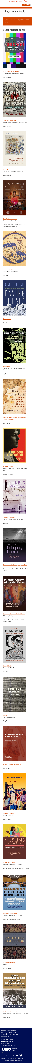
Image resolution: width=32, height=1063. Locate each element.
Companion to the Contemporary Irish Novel (15, 565)
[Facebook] (3, 1055)
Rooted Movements (8, 170)
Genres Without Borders (9, 517)
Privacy (3, 1058)
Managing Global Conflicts (10, 913)
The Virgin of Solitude (9, 962)
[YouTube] (17, 1055)
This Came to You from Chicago (11, 71)
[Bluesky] (20, 1055)
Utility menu (26, 4)
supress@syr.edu (5, 1036)
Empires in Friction (8, 270)
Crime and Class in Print (9, 120)
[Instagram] (10, 1055)
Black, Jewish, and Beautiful (10, 219)
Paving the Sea (7, 319)
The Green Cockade (8, 813)
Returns (5, 715)
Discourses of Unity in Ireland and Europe (14, 614)
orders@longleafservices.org (8, 1045)
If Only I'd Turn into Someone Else (12, 764)
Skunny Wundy (7, 666)
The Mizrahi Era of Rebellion (10, 1012)
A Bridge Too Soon (8, 466)
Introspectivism (7, 366)
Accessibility (11, 1058)
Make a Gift (20, 1058)
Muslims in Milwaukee (9, 862)
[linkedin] (13, 1055)
